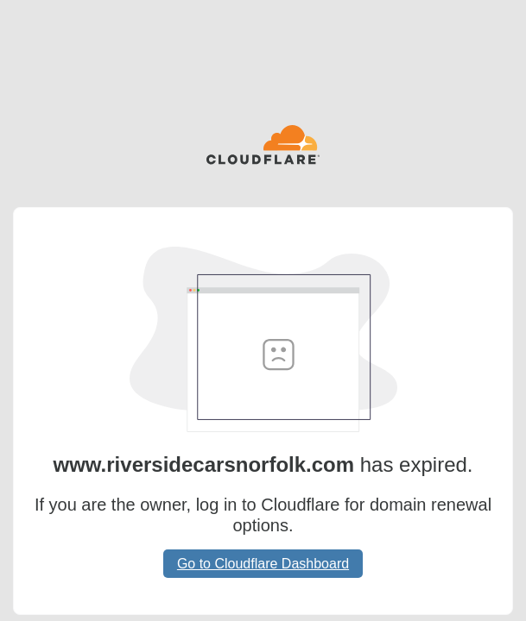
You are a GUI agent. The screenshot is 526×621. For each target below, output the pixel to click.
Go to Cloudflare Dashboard (263, 563)
